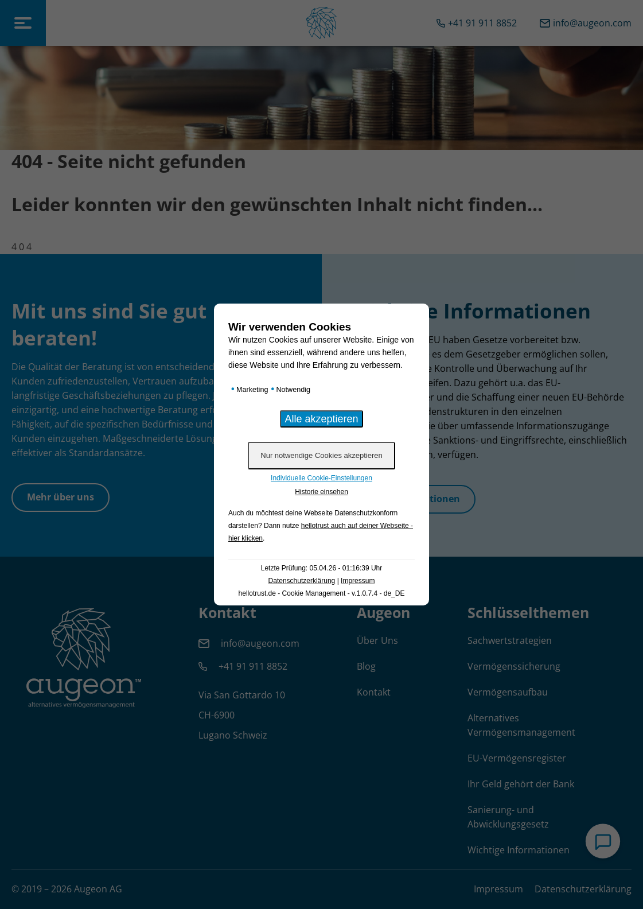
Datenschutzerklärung (302, 581)
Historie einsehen (321, 492)
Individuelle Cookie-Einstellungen (321, 478)
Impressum (358, 581)
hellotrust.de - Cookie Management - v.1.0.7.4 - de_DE (322, 593)
